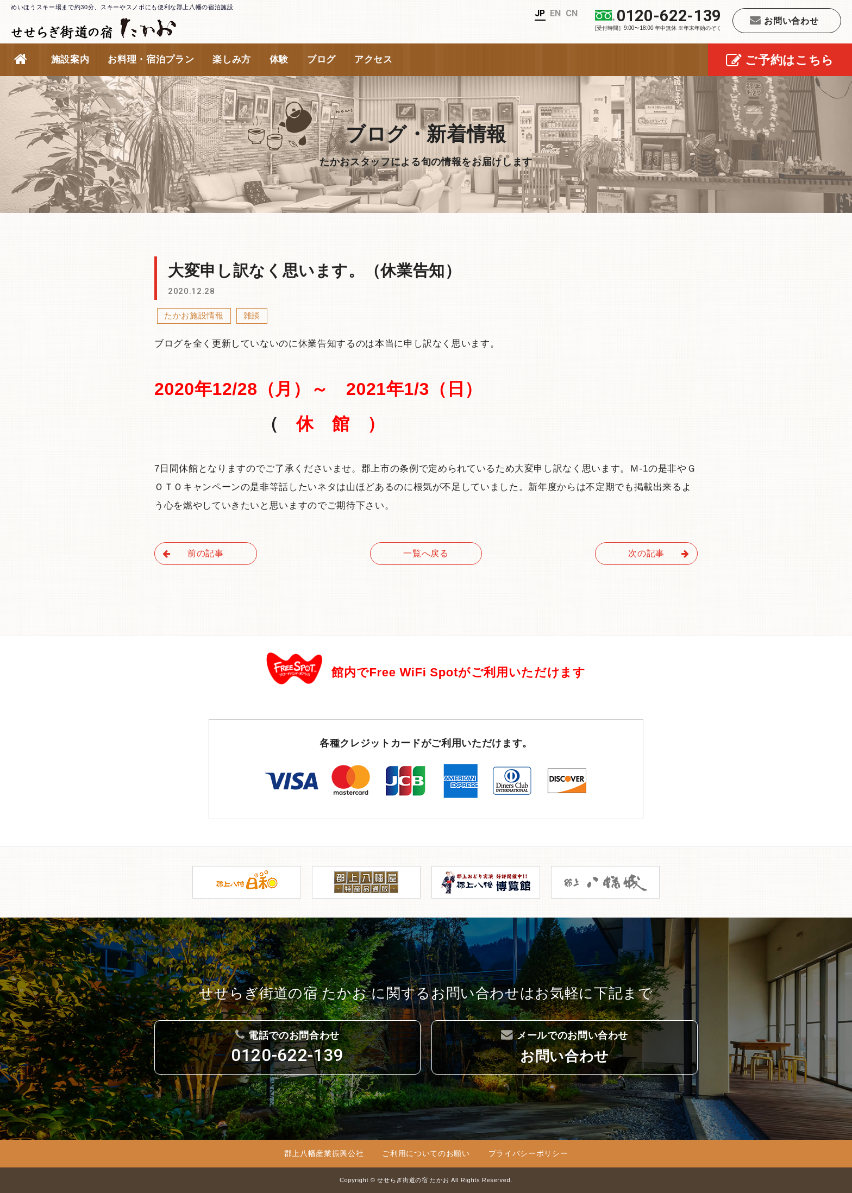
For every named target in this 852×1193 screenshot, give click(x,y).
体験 (279, 59)
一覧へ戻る (425, 553)
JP (540, 13)
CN (572, 13)
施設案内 (70, 59)
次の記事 (659, 553)
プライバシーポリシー (528, 1153)
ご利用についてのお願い (425, 1153)
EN (555, 13)
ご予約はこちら (780, 61)
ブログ (321, 59)
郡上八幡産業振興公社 (324, 1153)
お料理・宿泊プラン (151, 59)
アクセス (373, 59)
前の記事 (193, 553)
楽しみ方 (231, 59)
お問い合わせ (784, 20)
